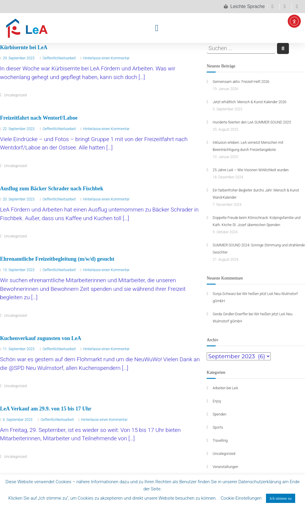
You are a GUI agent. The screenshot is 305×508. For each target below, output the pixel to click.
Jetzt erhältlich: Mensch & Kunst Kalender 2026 (249, 102)
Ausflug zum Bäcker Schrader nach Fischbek (51, 189)
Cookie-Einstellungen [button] (241, 498)
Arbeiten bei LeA (225, 388)
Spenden (219, 414)
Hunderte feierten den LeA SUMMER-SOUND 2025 (252, 122)
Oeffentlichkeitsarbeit (59, 58)
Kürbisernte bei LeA (23, 47)
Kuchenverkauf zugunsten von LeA (40, 338)
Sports (218, 427)
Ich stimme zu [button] (281, 498)
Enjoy (217, 401)
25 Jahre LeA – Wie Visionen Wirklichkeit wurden (251, 170)
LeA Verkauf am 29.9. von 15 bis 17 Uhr (45, 409)
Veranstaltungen (225, 467)
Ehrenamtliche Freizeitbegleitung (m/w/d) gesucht (57, 259)
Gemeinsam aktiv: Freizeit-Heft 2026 (241, 82)
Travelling (220, 440)
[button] (157, 28)
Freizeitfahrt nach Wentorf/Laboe (38, 118)
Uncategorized (15, 95)
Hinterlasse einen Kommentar (106, 58)
